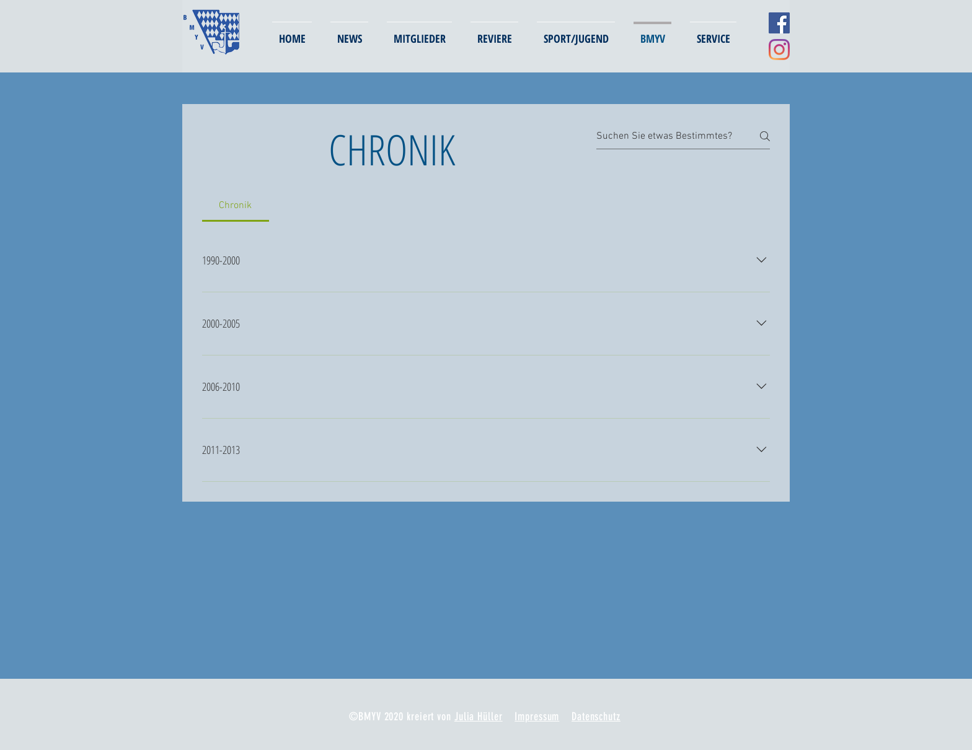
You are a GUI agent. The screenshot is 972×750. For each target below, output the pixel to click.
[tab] (235, 206)
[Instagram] (779, 49)
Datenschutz (596, 716)
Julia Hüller (478, 716)
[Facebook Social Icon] (779, 22)
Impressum (537, 716)
